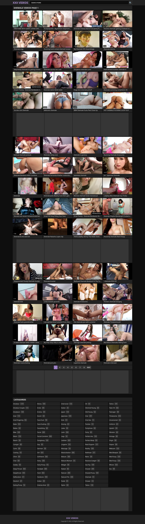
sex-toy (90, 464)
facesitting (42, 428)
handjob (42, 468)
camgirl (17, 444)
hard (41, 473)
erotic (41, 407)
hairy (41, 460)
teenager (114, 412)
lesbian (66, 440)
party (88, 432)
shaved (89, 468)
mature (65, 456)
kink (64, 420)
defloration (19, 477)
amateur (18, 403)
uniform (113, 424)
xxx (112, 468)
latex (64, 428)
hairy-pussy (43, 464)
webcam (114, 448)
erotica (41, 412)
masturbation (68, 452)
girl (40, 452)
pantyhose (90, 428)
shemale (90, 477)
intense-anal (43, 485)
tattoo (113, 403)
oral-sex (90, 420)
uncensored (115, 420)
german (41, 448)
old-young (90, 412)
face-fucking (43, 424)
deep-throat (19, 468)
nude (65, 481)
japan (65, 412)
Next (89, 367)
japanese (66, 416)
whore (113, 464)
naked (65, 468)
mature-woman (68, 460)
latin (65, 432)
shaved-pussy (92, 473)
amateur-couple (21, 407)
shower (89, 481)
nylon (65, 485)
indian (41, 481)
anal (16, 416)
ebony (41, 403)
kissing (65, 424)
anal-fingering (20, 420)
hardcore (42, 477)
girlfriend (42, 456)
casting (17, 452)
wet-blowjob (115, 452)
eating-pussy (19, 485)
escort (41, 416)
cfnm (16, 456)
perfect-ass (91, 436)
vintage (113, 436)
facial (41, 432)
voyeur (113, 444)
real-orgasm (91, 444)
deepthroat (19, 473)
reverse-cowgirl (92, 460)
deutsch (17, 481)
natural (66, 473)
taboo (89, 485)
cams (17, 448)
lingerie (66, 444)
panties (89, 424)
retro (88, 456)
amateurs (18, 412)
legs (64, 436)
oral (88, 416)
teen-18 (114, 407)
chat (16, 460)
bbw (16, 432)
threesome (115, 416)
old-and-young (92, 407)
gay (40, 444)
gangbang (43, 440)
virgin (113, 440)
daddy (17, 464)
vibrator (113, 432)
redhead (90, 452)
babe (17, 424)
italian (65, 407)
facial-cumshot (44, 436)
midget (65, 464)
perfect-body (91, 440)
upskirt (113, 428)
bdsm (17, 436)
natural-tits (67, 477)
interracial (66, 403)
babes (17, 428)
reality (89, 448)
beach (17, 440)
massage (66, 448)
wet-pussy (114, 456)
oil (88, 403)
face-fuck (42, 420)
